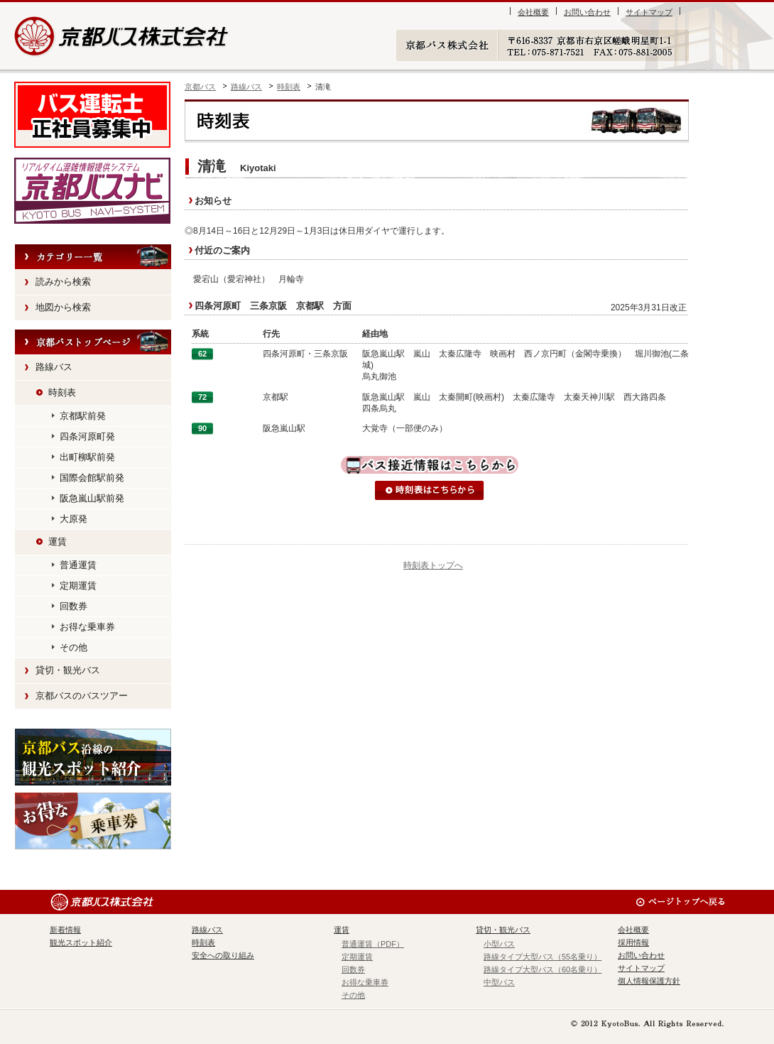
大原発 (73, 518)
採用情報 (633, 942)
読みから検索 (63, 281)
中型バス (499, 982)
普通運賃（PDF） (373, 944)
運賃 (57, 541)
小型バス (499, 944)
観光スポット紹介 (93, 757)
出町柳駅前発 (87, 457)
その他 (73, 647)
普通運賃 (78, 565)
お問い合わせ (587, 12)
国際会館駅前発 (92, 477)
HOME (93, 342)
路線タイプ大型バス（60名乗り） (542, 969)
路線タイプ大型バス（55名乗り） (542, 956)
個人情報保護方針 (649, 981)
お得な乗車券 (87, 626)
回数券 (73, 606)
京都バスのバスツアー (82, 695)
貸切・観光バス (68, 670)
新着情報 (65, 929)
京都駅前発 (83, 415)
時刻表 (288, 86)
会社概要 (533, 12)
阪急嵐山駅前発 (92, 498)
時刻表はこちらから (429, 490)
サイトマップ (649, 12)
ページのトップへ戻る (680, 902)
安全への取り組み (223, 955)
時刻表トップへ (433, 565)
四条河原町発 (87, 436)
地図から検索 (63, 307)
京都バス (200, 86)
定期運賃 (78, 585)
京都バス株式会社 (122, 36)
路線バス (246, 86)
